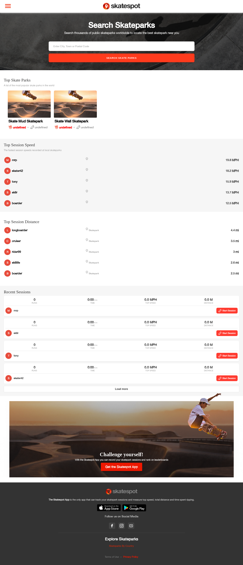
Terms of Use (112, 556)
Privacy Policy (130, 556)
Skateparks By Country (121, 546)
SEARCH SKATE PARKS (121, 58)
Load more (121, 389)
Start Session (227, 310)
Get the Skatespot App (121, 467)
